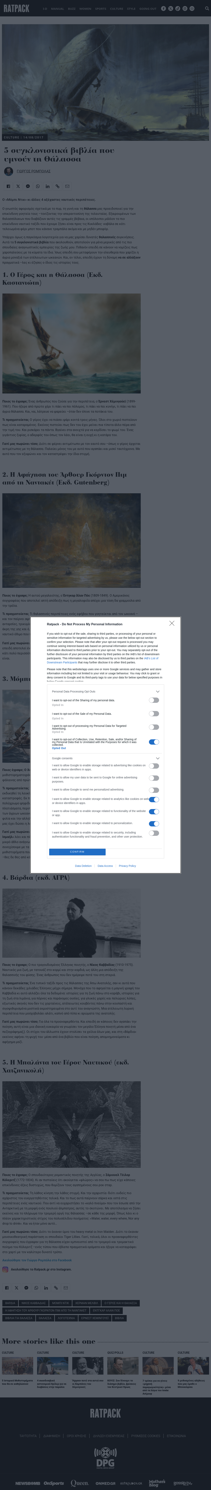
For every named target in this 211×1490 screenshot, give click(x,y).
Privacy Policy (127, 865)
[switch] (154, 700)
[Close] (173, 624)
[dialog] (105, 745)
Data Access (105, 865)
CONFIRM (77, 851)
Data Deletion (83, 865)
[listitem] (105, 692)
